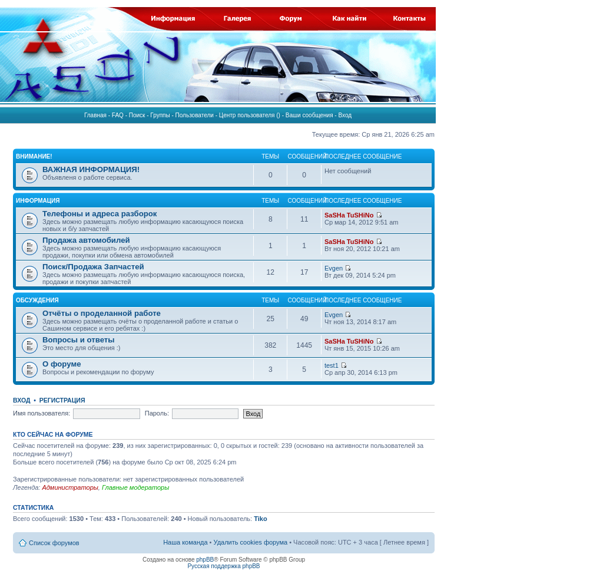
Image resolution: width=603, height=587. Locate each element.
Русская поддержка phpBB (223, 566)
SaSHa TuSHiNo (349, 215)
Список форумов (54, 542)
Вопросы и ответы (78, 339)
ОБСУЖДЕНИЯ (37, 300)
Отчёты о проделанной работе (101, 313)
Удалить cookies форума (251, 542)
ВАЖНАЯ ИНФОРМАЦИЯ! (91, 169)
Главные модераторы (135, 487)
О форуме (61, 364)
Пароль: (157, 413)
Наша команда (185, 542)
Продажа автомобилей (86, 240)
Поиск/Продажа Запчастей (93, 266)
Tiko (260, 518)
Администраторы (70, 487)
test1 (331, 365)
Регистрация (62, 400)
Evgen (333, 268)
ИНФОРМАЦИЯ (38, 200)
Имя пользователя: (41, 413)
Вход (21, 400)
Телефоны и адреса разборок (99, 213)
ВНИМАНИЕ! (34, 156)
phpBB (205, 559)
